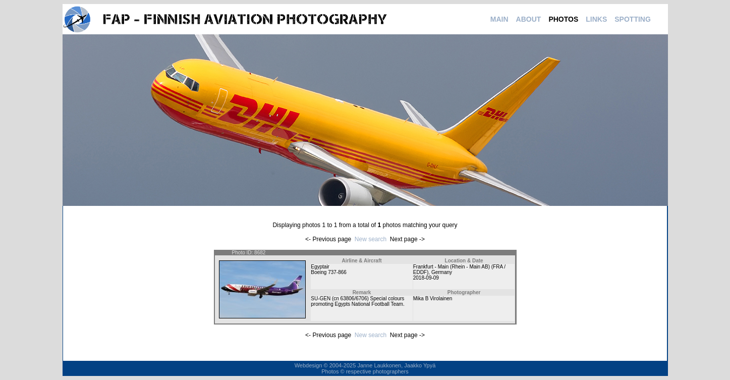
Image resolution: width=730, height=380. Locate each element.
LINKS (596, 19)
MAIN (499, 19)
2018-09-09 (426, 278)
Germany (441, 272)
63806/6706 (354, 298)
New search (370, 239)
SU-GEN (320, 298)
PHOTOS (563, 19)
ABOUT (528, 19)
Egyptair (320, 266)
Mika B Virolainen (433, 298)
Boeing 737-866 (329, 272)
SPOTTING (632, 19)
